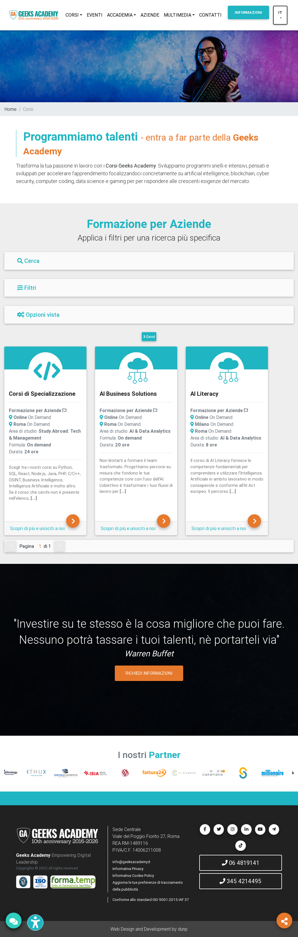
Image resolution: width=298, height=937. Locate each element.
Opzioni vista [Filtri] (38, 314)
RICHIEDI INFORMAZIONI (149, 673)
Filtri (26, 287)
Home (11, 109)
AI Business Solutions (128, 393)
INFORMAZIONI (248, 12)
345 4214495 (240, 881)
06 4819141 (240, 862)
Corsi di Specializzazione (42, 393)
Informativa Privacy (128, 868)
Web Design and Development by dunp (149, 929)
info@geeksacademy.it (131, 861)
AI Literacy (204, 393)
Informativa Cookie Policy (133, 875)
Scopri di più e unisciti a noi (37, 528)
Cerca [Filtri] (28, 260)
